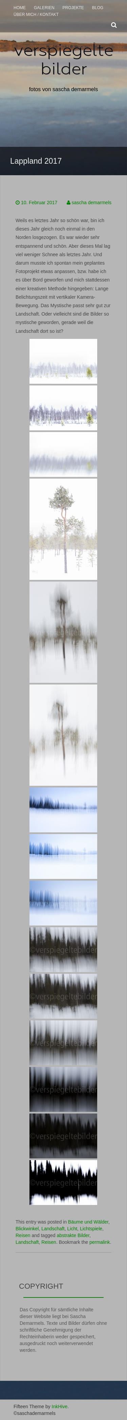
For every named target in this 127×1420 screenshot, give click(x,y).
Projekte (73, 7)
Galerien (44, 7)
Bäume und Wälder (88, 1222)
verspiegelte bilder (63, 59)
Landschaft (53, 1228)
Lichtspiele (91, 1228)
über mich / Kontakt (36, 14)
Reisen (23, 1235)
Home (20, 7)
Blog (97, 7)
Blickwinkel (27, 1228)
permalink (99, 1242)
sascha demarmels (92, 202)
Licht (72, 1228)
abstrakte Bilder (73, 1235)
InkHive (60, 1406)
